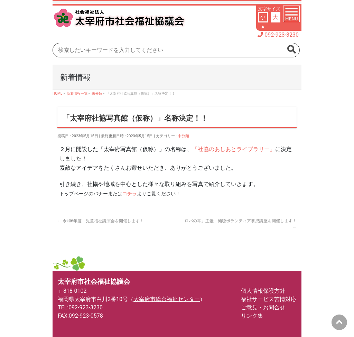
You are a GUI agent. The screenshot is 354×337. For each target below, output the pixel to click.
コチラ (129, 193)
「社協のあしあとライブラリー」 (233, 149)
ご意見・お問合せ (263, 307)
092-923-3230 (281, 34)
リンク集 (252, 315)
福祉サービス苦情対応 (268, 299)
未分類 (183, 136)
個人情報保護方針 (263, 291)
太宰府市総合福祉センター (166, 299)
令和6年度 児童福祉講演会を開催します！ (100, 220)
